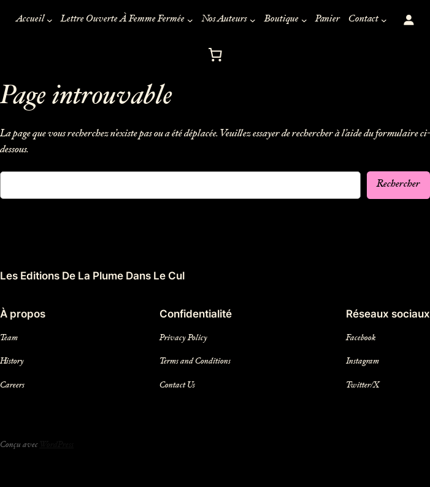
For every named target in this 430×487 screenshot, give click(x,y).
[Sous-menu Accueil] (44, 20)
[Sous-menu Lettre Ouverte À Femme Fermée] (192, 20)
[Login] (417, 20)
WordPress (63, 445)
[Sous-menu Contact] (392, 20)
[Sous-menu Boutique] (311, 20)
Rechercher (397, 184)
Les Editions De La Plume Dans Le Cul (92, 276)
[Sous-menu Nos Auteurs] (258, 20)
